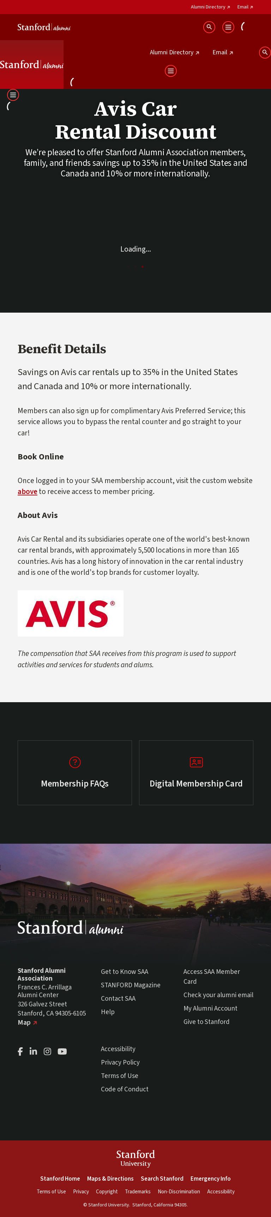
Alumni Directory (210, 7)
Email (245, 7)
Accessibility (118, 1049)
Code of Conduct (125, 1089)
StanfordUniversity (135, 1160)
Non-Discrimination (179, 1191)
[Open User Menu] (247, 27)
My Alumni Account (210, 1008)
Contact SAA (118, 999)
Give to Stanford (206, 1022)
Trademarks (138, 1191)
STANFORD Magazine (131, 985)
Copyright (107, 1191)
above (27, 491)
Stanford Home (60, 1179)
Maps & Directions (110, 1179)
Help (108, 1012)
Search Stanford (162, 1179)
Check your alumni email (218, 995)
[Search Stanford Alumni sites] (209, 27)
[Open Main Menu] (228, 27)
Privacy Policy (120, 1062)
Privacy (81, 1191)
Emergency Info (211, 1179)
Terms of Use (119, 1076)
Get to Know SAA (124, 972)
